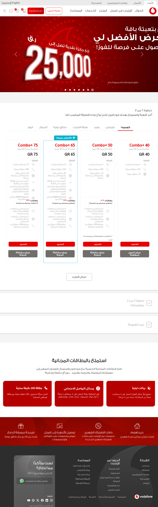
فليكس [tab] (110, 126)
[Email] (33, 501)
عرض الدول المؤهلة (134, 253)
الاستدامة (96, 3)
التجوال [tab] (43, 126)
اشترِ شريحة (114, 469)
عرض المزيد (79, 276)
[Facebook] (42, 501)
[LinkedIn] (46, 501)
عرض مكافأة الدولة (97, 253)
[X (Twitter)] (37, 501)
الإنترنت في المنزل (121, 10)
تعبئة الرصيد (53, 11)
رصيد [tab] (97, 126)
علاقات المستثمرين (117, 3)
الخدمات (90, 10)
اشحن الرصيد (114, 490)
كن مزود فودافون (81, 466)
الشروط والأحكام (107, 497)
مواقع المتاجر (83, 470)
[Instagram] (51, 501)
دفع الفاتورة (35, 11)
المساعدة (76, 10)
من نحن (145, 466)
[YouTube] (28, 501)
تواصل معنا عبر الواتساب (34, 481)
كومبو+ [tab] (125, 126)
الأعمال (137, 3)
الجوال (139, 10)
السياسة (122, 497)
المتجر (103, 10)
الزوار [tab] (30, 126)
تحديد (134, 244)
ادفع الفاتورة (114, 485)
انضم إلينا (115, 473)
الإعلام (146, 483)
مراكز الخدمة (84, 474)
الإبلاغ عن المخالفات (77, 497)
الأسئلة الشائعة (83, 479)
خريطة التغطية (83, 483)
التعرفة (92, 497)
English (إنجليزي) (11, 2)
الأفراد (150, 3)
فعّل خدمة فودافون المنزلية (110, 479)
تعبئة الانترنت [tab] (80, 126)
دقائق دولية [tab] (60, 126)
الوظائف (145, 470)
